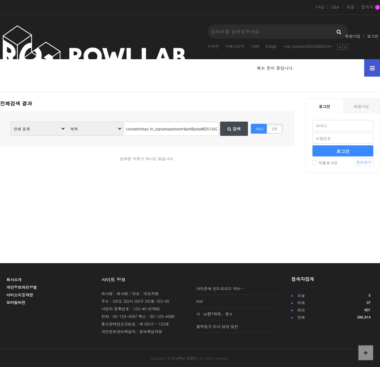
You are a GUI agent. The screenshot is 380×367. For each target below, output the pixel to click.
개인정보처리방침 (21, 287)
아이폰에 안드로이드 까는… (220, 288)
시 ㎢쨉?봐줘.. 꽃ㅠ (214, 313)
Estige (271, 46)
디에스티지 (234, 46)
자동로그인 (325, 162)
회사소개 (14, 279)
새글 (350, 7)
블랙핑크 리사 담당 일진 (217, 326)
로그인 (372, 36)
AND (259, 128)
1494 (254, 46)
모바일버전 (15, 302)
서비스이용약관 (19, 294)
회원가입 (352, 36)
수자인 (213, 46)
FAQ (320, 7)
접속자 (370, 7)
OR (274, 128)
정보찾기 (363, 162)
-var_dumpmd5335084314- (307, 46)
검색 (234, 129)
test (199, 301)
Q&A (335, 7)
